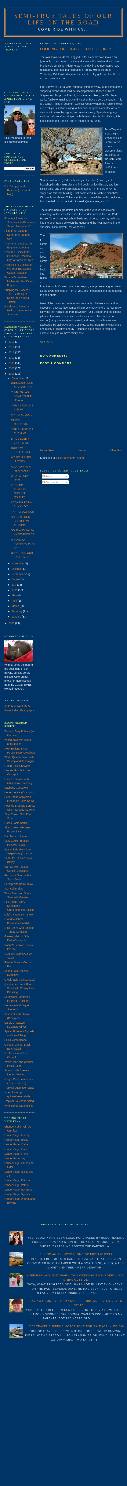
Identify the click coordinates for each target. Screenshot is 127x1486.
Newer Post (47, 450)
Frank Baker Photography (19, 710)
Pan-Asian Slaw (13, 888)
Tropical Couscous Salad (19, 1101)
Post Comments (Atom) (70, 457)
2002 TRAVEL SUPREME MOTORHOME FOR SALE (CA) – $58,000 (76, 1326)
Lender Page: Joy (14, 1158)
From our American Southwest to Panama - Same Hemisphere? (19, 222)
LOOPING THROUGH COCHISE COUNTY (75, 49)
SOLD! (76, 1233)
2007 (12, 373)
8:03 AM (49, 341)
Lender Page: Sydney (17, 1194)
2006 (12, 623)
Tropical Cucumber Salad (19, 1087)
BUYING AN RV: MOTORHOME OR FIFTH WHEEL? (76, 1254)
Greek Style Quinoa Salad (19, 979)
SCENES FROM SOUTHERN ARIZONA (21, 521)
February (17, 611)
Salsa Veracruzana (15, 1039)
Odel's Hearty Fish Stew (18, 914)
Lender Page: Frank (16, 1153)
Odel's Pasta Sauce (16, 822)
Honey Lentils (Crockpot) (19, 792)
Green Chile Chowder (17, 765)
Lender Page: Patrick (16, 1185)
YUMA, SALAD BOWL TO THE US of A (21, 396)
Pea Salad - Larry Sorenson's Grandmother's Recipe (19, 905)
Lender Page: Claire (16, 1144)
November (18, 563)
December (18, 378)
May (14, 595)
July (14, 584)
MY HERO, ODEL (21, 414)
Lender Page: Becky (16, 1139)
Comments (50, 482)
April (15, 600)
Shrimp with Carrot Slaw (18, 884)
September (18, 574)
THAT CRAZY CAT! (22, 511)
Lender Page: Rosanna (18, 1189)
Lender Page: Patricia (17, 1180)
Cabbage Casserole (16, 787)
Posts (47, 476)
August (16, 579)
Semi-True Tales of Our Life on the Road (63, 19)
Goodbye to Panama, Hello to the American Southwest (18, 310)
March (16, 605)
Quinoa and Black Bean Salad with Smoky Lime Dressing (19, 988)
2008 (12, 368)
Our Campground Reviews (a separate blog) (17, 190)
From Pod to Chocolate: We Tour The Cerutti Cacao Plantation (18, 268)
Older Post (116, 450)
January (17, 616)
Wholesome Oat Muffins (18, 1105)
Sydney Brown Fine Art (17, 705)
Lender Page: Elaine (16, 1149)
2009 (12, 363)
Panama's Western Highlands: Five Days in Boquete (19, 281)
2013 (12, 341)
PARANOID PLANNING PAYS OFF (23, 543)
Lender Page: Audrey (16, 1135)
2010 (12, 357)
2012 (12, 347)
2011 (12, 352)
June (15, 590)
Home (81, 450)
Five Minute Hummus (16, 836)
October (17, 568)
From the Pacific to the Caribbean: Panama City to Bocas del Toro (18, 256)
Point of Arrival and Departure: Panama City (17, 234)
